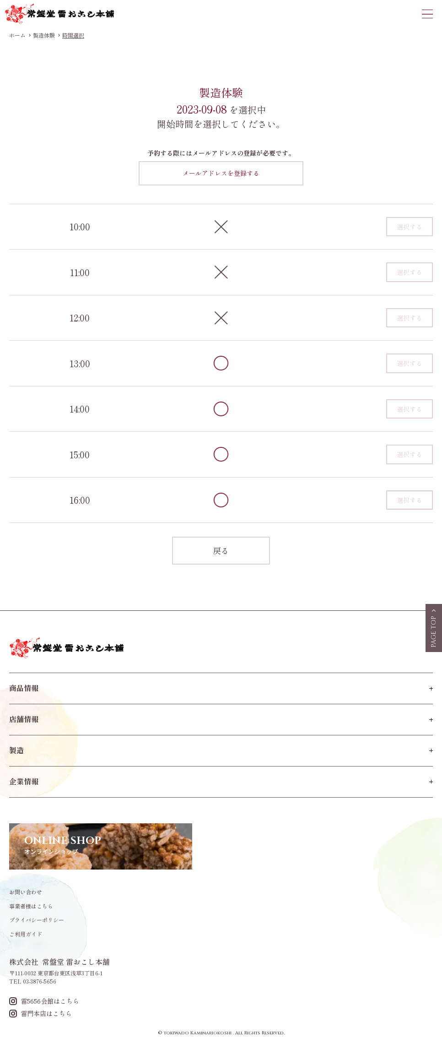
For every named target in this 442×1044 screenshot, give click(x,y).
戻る (221, 550)
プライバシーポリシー (36, 920)
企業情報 (23, 781)
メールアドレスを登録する (221, 173)
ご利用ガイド (25, 934)
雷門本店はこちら (40, 1013)
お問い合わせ (25, 892)
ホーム (17, 35)
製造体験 (44, 35)
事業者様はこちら (31, 906)
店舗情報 (23, 718)
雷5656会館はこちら (44, 1001)
